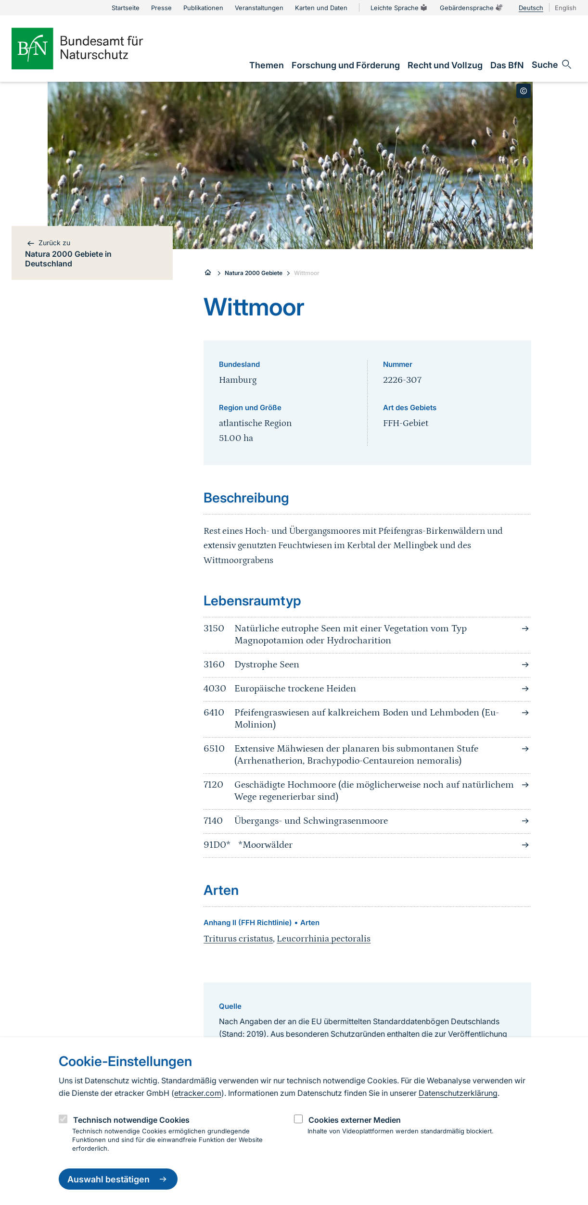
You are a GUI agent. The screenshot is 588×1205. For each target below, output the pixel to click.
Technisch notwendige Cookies (131, 1120)
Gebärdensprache (471, 7)
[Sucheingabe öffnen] (552, 64)
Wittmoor (307, 272)
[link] (266, 65)
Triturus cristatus (238, 939)
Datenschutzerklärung (458, 1093)
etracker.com (197, 1093)
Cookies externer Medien (354, 1120)
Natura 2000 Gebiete (253, 272)
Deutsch (531, 8)
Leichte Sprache (399, 7)
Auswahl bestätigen (118, 1179)
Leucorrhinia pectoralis (324, 939)
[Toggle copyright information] (523, 91)
